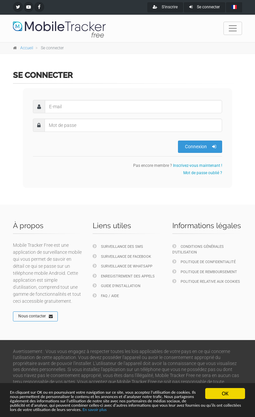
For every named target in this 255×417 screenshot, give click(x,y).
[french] (234, 7)
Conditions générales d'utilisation (198, 249)
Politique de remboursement (204, 271)
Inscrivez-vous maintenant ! (197, 165)
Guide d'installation (116, 285)
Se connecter (204, 7)
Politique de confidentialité (204, 261)
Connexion (200, 146)
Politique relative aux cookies (206, 281)
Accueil (26, 48)
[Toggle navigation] (232, 28)
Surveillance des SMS (118, 246)
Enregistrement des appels (124, 275)
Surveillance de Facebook (122, 256)
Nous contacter (35, 316)
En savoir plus (90, 409)
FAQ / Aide (106, 295)
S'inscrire (165, 7)
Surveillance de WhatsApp (122, 265)
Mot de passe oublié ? (202, 173)
